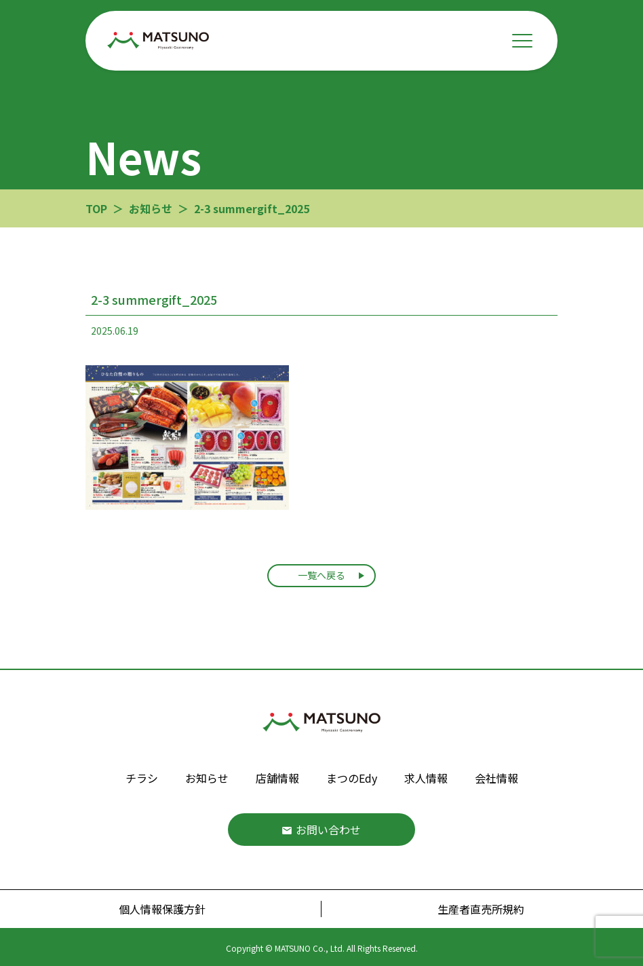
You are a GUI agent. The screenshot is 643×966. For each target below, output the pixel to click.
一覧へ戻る (321, 575)
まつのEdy (351, 778)
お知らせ (207, 778)
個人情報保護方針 (162, 909)
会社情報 (496, 778)
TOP (96, 208)
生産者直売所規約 (480, 909)
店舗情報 (277, 778)
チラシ (141, 778)
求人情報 (426, 778)
